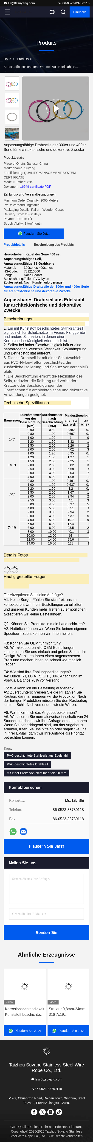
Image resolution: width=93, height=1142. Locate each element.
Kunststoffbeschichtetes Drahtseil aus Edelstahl (37, 67)
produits (23, 59)
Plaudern (79, 12)
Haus (7, 59)
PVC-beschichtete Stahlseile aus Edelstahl (37, 755)
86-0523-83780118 (74, 3)
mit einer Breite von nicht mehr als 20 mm (36, 773)
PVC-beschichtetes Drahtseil (27, 764)
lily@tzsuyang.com (19, 3)
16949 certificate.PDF (35, 186)
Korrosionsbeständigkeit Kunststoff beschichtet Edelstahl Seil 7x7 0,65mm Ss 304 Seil (24, 1012)
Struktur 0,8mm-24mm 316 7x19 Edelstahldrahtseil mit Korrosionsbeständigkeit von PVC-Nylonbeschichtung (68, 1012)
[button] (13, 138)
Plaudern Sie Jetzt (46, 846)
